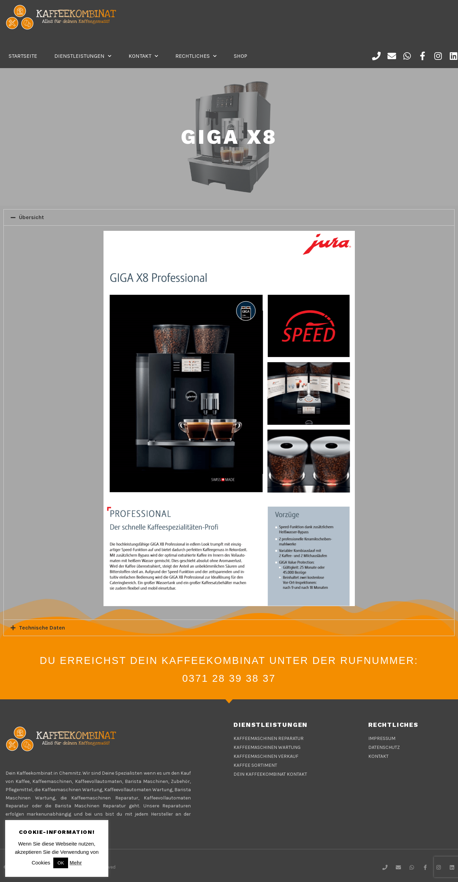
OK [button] (60, 862)
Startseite (23, 56)
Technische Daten (42, 627)
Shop (240, 56)
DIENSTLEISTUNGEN (82, 56)
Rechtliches (196, 56)
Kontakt (143, 56)
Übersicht (31, 217)
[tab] (229, 217)
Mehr (75, 862)
